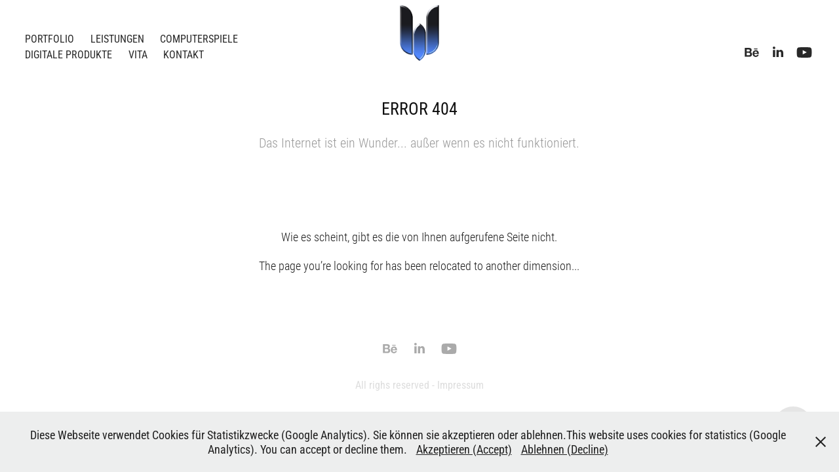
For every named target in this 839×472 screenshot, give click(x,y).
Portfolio (49, 38)
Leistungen (117, 38)
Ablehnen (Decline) (564, 449)
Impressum (460, 384)
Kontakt (183, 54)
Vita (137, 54)
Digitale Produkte (68, 54)
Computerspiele (199, 38)
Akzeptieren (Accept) (464, 449)
